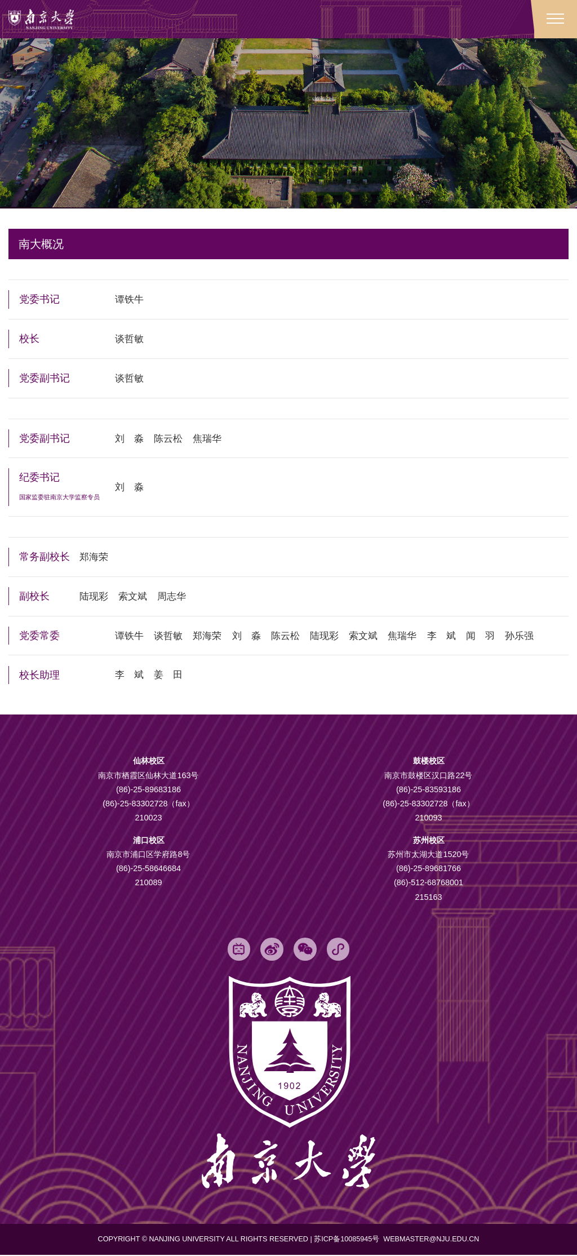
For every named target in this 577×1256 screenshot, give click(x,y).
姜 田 (171, 674)
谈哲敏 (130, 339)
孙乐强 (538, 635)
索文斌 (136, 596)
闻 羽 (498, 635)
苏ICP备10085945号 (347, 1240)
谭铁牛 (130, 301)
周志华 (176, 596)
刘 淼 (130, 439)
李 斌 (457, 635)
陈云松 (171, 439)
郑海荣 (94, 557)
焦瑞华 (212, 439)
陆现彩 (94, 596)
